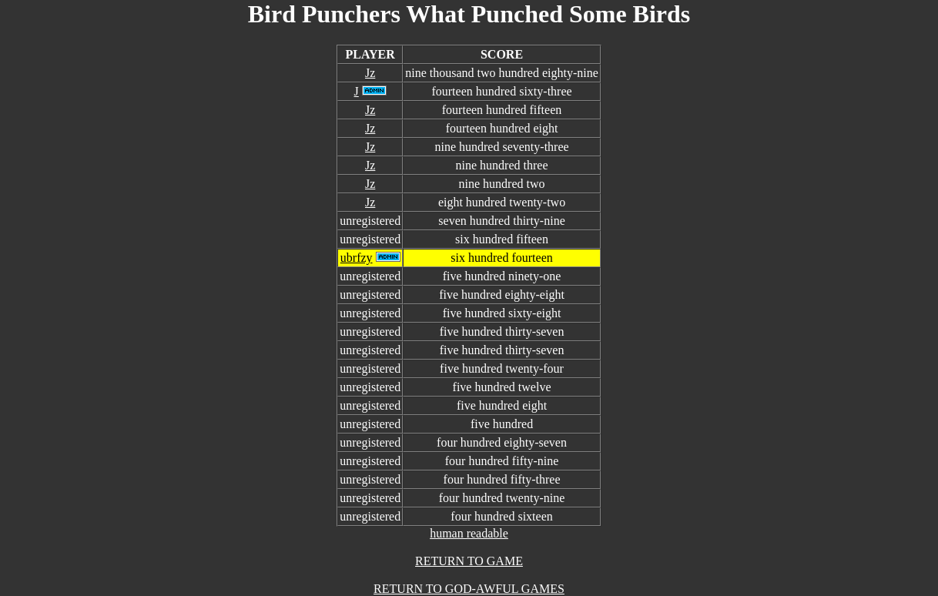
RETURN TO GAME (469, 561)
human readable (469, 533)
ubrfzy (356, 257)
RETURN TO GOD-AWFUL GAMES (469, 588)
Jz (370, 72)
